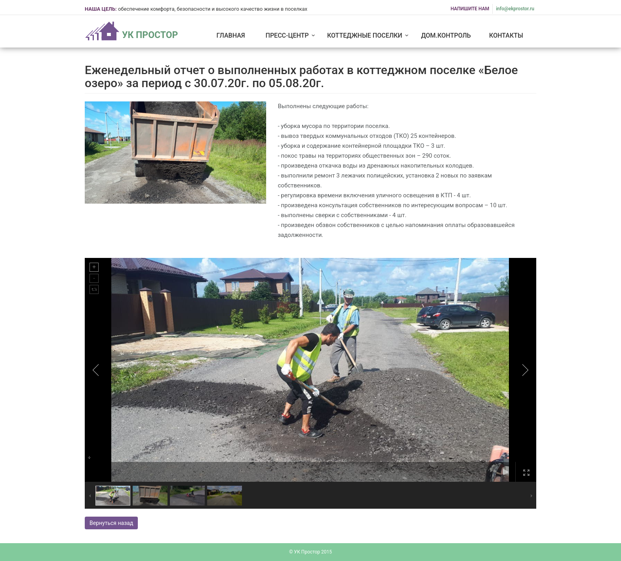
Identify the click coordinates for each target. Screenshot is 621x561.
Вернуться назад (111, 523)
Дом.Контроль (446, 35)
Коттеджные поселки (369, 35)
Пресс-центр (292, 35)
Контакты (506, 35)
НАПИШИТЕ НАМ (470, 8)
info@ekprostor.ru (515, 8)
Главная (230, 35)
